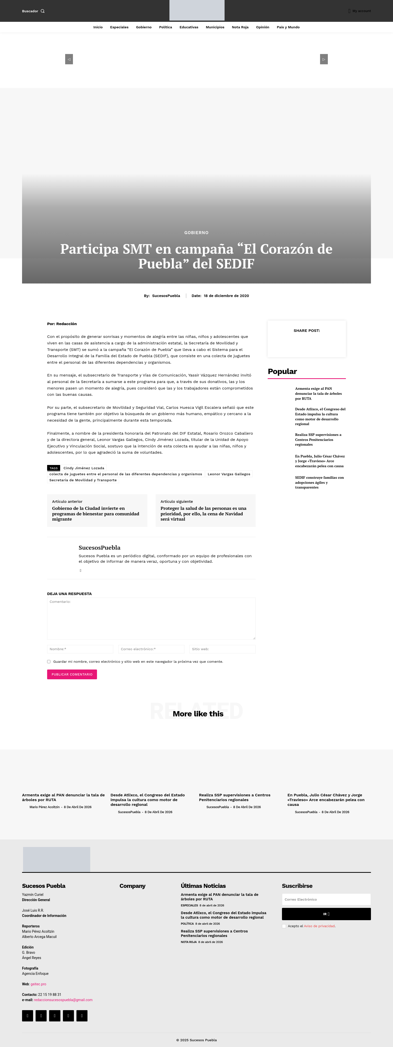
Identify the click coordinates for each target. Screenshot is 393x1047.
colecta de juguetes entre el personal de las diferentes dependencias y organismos (125, 474)
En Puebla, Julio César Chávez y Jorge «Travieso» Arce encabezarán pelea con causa (320, 461)
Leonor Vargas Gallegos (229, 474)
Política (187, 923)
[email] (326, 899)
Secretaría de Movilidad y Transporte (83, 480)
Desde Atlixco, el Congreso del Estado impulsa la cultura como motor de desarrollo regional (320, 416)
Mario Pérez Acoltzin (45, 807)
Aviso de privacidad (319, 926)
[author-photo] (25, 807)
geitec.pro (38, 984)
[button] (34, 11)
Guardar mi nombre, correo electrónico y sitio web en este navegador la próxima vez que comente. (138, 661)
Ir (326, 914)
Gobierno (196, 233)
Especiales (189, 905)
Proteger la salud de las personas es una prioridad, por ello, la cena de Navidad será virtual (203, 514)
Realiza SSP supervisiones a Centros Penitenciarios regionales (318, 439)
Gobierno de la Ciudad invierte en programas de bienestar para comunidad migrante (95, 514)
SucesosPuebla (166, 296)
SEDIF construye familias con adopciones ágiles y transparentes (319, 482)
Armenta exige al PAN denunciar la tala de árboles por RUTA (318, 393)
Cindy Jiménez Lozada (83, 468)
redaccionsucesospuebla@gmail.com (63, 1000)
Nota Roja (189, 942)
